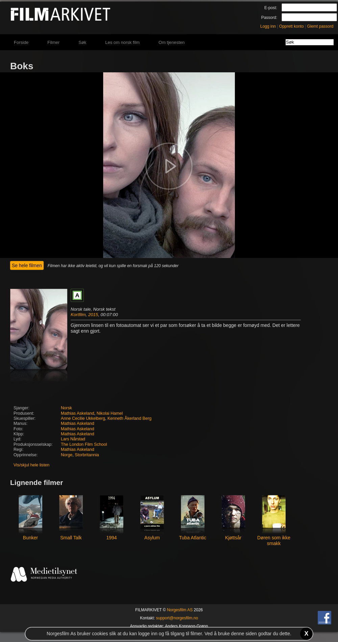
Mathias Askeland (77, 413)
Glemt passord (320, 26)
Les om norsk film (122, 42)
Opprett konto (291, 26)
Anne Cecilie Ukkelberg (83, 418)
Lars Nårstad (73, 439)
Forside (21, 42)
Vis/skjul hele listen (31, 465)
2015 (93, 314)
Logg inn (268, 26)
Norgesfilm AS (180, 610)
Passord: (269, 17)
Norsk (66, 408)
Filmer (53, 42)
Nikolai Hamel (110, 413)
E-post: (270, 7)
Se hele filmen (27, 265)
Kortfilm (78, 314)
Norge (66, 455)
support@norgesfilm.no (177, 618)
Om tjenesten (172, 42)
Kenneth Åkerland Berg (129, 418)
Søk (82, 42)
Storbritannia (87, 455)
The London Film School (84, 444)
